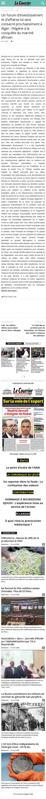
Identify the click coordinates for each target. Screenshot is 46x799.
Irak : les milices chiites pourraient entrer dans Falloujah (11, 328)
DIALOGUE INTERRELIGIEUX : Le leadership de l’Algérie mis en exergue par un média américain (7, 362)
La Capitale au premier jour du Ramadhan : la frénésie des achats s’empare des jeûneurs (34, 330)
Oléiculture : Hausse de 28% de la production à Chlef (20, 539)
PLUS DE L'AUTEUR (32, 343)
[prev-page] (21, 376)
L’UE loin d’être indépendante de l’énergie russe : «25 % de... (20, 745)
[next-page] (24, 376)
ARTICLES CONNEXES (15, 343)
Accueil (3, 8)
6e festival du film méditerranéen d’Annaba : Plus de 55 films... (20, 590)
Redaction (5, 544)
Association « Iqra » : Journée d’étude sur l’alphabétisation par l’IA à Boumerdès (22, 641)
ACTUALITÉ (10, 8)
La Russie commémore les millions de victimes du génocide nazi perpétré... (22, 695)
